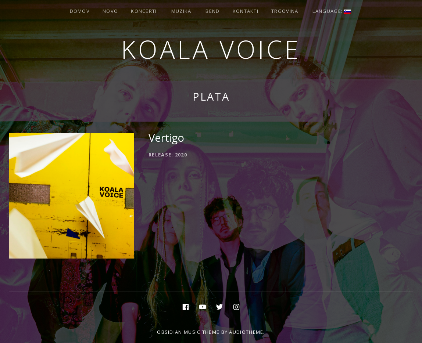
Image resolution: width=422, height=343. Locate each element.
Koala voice (211, 49)
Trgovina (284, 11)
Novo (110, 11)
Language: (331, 11)
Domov (80, 11)
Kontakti (245, 11)
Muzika (181, 11)
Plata (211, 96)
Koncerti (144, 11)
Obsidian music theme (188, 332)
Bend (212, 11)
